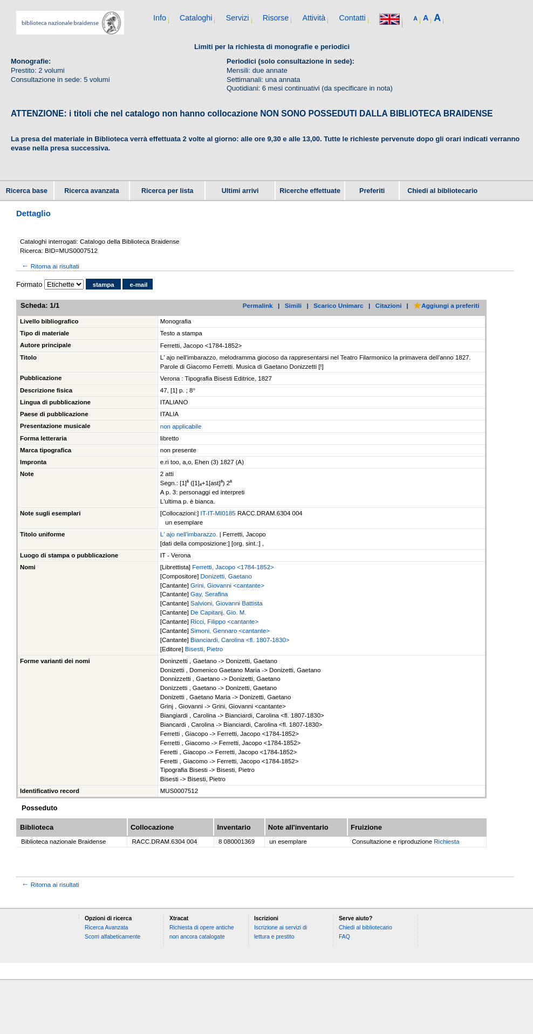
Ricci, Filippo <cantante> (224, 621)
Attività (313, 17)
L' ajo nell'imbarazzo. (190, 534)
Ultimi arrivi (240, 191)
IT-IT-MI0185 (219, 513)
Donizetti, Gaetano (226, 576)
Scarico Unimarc (338, 305)
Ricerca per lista (167, 191)
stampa (103, 284)
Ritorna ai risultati (49, 266)
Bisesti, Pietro (204, 649)
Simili (293, 305)
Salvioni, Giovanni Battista (226, 603)
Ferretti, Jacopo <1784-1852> (233, 567)
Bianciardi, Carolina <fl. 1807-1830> (239, 640)
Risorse (276, 17)
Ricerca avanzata (91, 191)
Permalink (258, 305)
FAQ (344, 937)
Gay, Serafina (209, 594)
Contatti (352, 17)
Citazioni (388, 305)
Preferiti (372, 191)
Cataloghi (196, 17)
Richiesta (446, 841)
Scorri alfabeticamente (112, 937)
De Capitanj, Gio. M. (218, 612)
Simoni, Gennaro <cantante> (230, 631)
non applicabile (181, 426)
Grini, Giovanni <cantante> (227, 585)
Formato (29, 284)
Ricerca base (26, 191)
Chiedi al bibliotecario (442, 191)
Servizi (237, 17)
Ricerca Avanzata (106, 927)
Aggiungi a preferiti (446, 305)
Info (159, 17)
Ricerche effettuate (309, 191)
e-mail (138, 284)
